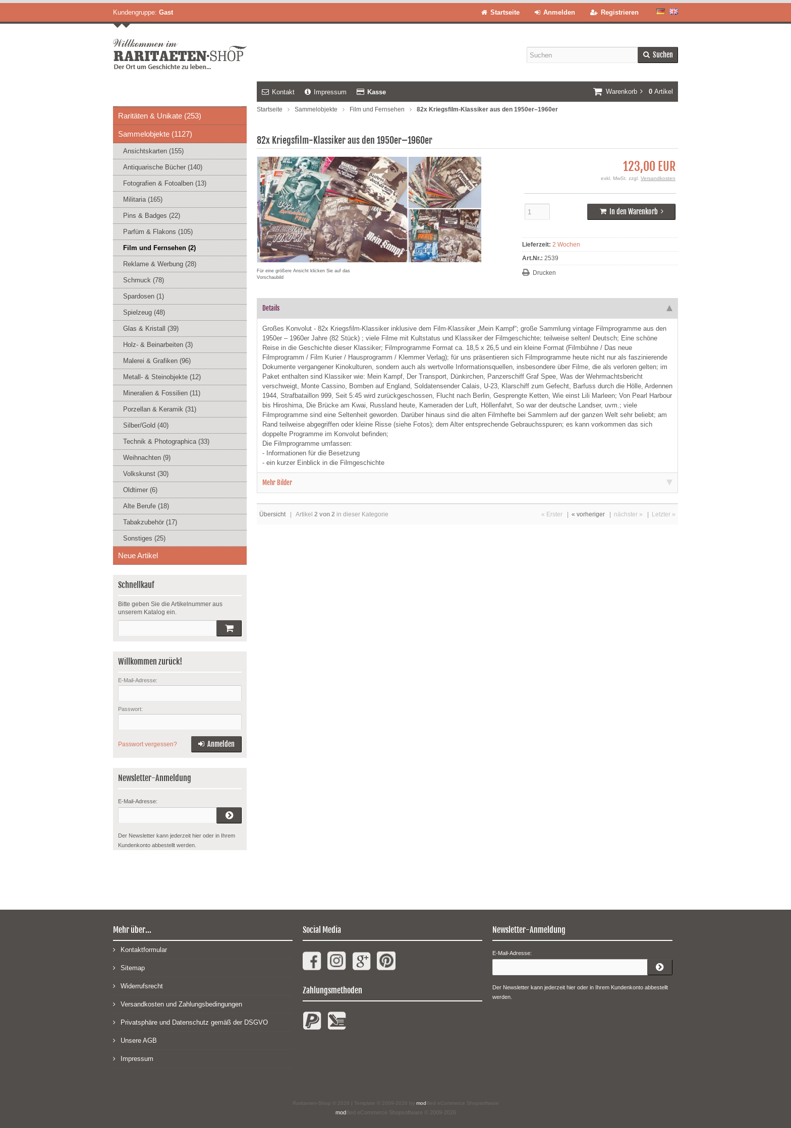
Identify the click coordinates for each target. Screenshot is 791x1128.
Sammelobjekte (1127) (155, 134)
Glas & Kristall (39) (151, 328)
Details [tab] (467, 308)
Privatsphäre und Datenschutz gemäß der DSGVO (190, 1022)
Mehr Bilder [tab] (467, 483)
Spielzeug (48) (144, 312)
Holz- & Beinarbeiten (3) (158, 344)
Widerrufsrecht (138, 985)
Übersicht (272, 514)
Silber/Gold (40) (145, 425)
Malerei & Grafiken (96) (157, 361)
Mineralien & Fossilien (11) (161, 393)
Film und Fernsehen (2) (159, 248)
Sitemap (129, 967)
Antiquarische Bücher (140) (162, 167)
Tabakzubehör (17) (150, 522)
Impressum (326, 92)
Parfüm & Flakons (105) (158, 231)
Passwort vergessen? (147, 744)
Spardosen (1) (143, 296)
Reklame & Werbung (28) (159, 264)
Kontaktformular (140, 949)
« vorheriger (588, 514)
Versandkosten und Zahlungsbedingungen (177, 1003)
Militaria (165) (142, 199)
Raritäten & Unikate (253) (159, 115)
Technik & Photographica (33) (166, 441)
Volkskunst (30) (145, 474)
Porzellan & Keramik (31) (159, 409)
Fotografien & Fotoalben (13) (164, 183)
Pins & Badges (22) (151, 215)
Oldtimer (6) (140, 490)
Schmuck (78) (143, 280)
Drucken (544, 272)
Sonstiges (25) (144, 538)
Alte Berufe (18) (146, 506)
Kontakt (278, 92)
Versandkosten (658, 178)
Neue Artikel (138, 555)
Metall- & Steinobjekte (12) (162, 377)
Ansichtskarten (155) (153, 151)
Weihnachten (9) (147, 457)
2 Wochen (566, 244)
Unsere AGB (135, 1040)
